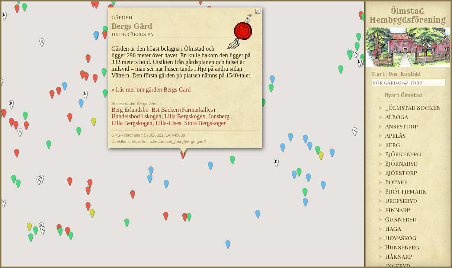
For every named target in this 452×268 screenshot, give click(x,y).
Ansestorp (401, 126)
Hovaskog (400, 238)
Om (392, 74)
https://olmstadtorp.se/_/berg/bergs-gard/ (169, 141)
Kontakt (411, 74)
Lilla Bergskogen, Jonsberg (196, 116)
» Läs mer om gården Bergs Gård (150, 89)
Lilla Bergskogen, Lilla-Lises (146, 123)
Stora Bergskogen (205, 123)
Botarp (396, 182)
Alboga (396, 117)
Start (378, 74)
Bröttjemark (405, 191)
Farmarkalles (197, 109)
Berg (392, 145)
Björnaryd (401, 163)
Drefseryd (401, 200)
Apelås (395, 135)
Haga (393, 228)
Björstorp (401, 172)
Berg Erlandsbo (129, 109)
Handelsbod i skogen (136, 116)
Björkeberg (403, 154)
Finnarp (397, 210)
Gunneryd (401, 219)
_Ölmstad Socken (413, 107)
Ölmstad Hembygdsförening (407, 14)
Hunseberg (402, 247)
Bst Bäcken (165, 109)
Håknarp (398, 256)
